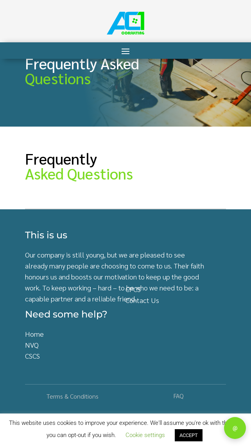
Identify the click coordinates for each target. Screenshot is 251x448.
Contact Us (142, 300)
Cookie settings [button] (145, 435)
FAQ (178, 396)
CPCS (133, 289)
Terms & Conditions (73, 396)
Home (34, 333)
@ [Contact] (235, 428)
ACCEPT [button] (188, 435)
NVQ (32, 344)
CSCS (32, 355)
